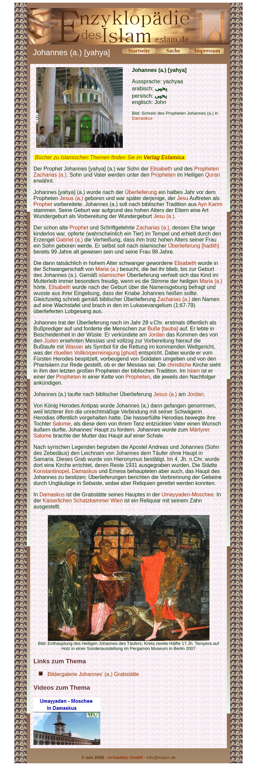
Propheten (206, 169)
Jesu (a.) (164, 216)
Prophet (42, 204)
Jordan (156, 335)
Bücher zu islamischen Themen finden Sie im (109, 157)
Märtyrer (199, 430)
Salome (62, 423)
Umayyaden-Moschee (187, 494)
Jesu (182, 198)
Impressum (207, 51)
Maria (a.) (106, 269)
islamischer (112, 275)
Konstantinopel (51, 471)
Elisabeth (161, 169)
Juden (51, 341)
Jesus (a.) (71, 198)
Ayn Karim (210, 204)
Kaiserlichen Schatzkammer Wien (83, 500)
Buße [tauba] (163, 328)
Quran (212, 175)
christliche (179, 365)
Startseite (139, 51)
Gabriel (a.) (69, 240)
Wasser (74, 347)
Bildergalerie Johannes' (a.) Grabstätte (93, 674)
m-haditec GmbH (125, 757)
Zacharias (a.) (50, 175)
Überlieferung (141, 192)
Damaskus (142, 118)
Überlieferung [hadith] (193, 246)
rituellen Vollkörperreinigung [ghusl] (95, 353)
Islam (193, 371)
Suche (173, 51)
